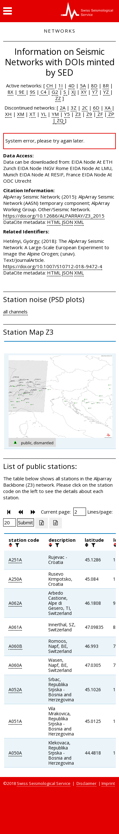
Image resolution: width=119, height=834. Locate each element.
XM (20, 114)
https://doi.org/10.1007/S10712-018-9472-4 (52, 266)
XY (84, 92)
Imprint (108, 783)
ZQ (59, 120)
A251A (15, 560)
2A (62, 107)
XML (79, 222)
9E (21, 92)
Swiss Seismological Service (43, 783)
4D (71, 85)
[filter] (16, 545)
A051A (15, 721)
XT (33, 114)
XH (8, 114)
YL (43, 114)
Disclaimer (86, 783)
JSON (67, 222)
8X (10, 92)
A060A (15, 665)
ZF (99, 114)
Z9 (89, 114)
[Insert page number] (79, 512)
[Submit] (25, 522)
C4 (43, 92)
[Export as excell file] (41, 523)
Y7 (95, 92)
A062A (15, 603)
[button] (7, 11)
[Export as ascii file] (55, 523)
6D (96, 107)
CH (50, 85)
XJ (73, 92)
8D (94, 85)
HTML (54, 222)
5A (83, 85)
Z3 (78, 114)
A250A (15, 579)
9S (32, 92)
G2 (55, 92)
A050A (15, 753)
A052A (15, 689)
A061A (15, 627)
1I (60, 85)
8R (106, 85)
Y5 (67, 114)
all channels (15, 311)
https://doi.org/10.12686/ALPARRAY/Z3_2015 (53, 215)
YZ (106, 92)
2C (85, 107)
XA (108, 107)
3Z (73, 107)
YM (55, 114)
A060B (15, 646)
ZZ (58, 98)
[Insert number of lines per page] (9, 522)
